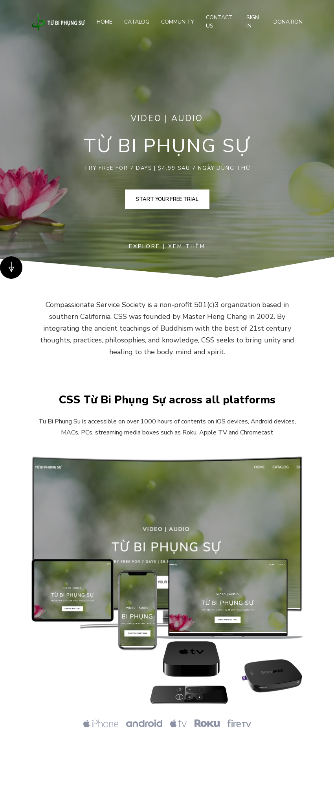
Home (104, 22)
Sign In (252, 21)
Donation (288, 22)
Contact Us (219, 21)
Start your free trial (167, 199)
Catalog (136, 22)
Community (177, 22)
